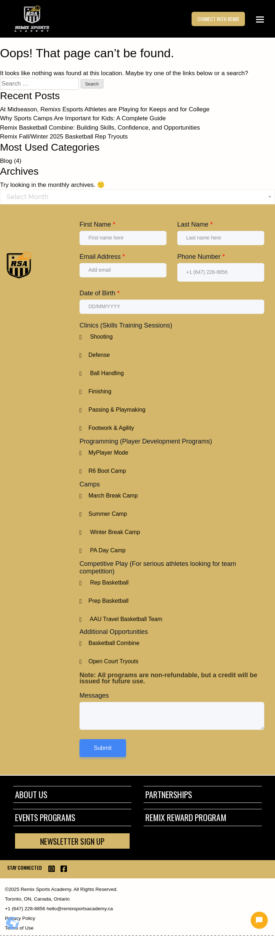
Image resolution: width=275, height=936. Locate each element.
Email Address (102, 256)
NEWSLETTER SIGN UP (72, 841)
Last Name (195, 224)
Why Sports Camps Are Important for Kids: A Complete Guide (83, 118)
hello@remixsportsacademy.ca (79, 908)
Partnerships (168, 794)
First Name (97, 224)
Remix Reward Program (185, 817)
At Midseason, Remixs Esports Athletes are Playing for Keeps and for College (104, 109)
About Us (31, 794)
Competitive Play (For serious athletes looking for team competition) (157, 567)
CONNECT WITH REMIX (218, 19)
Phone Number (201, 256)
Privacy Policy (20, 918)
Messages (94, 695)
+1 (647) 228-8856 (25, 908)
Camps (89, 484)
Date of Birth (99, 293)
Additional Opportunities (113, 631)
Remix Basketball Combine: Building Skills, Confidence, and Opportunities (100, 127)
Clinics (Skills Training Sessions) (125, 325)
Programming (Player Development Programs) (145, 441)
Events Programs (45, 817)
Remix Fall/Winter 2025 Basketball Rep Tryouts (64, 136)
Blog (6, 160)
